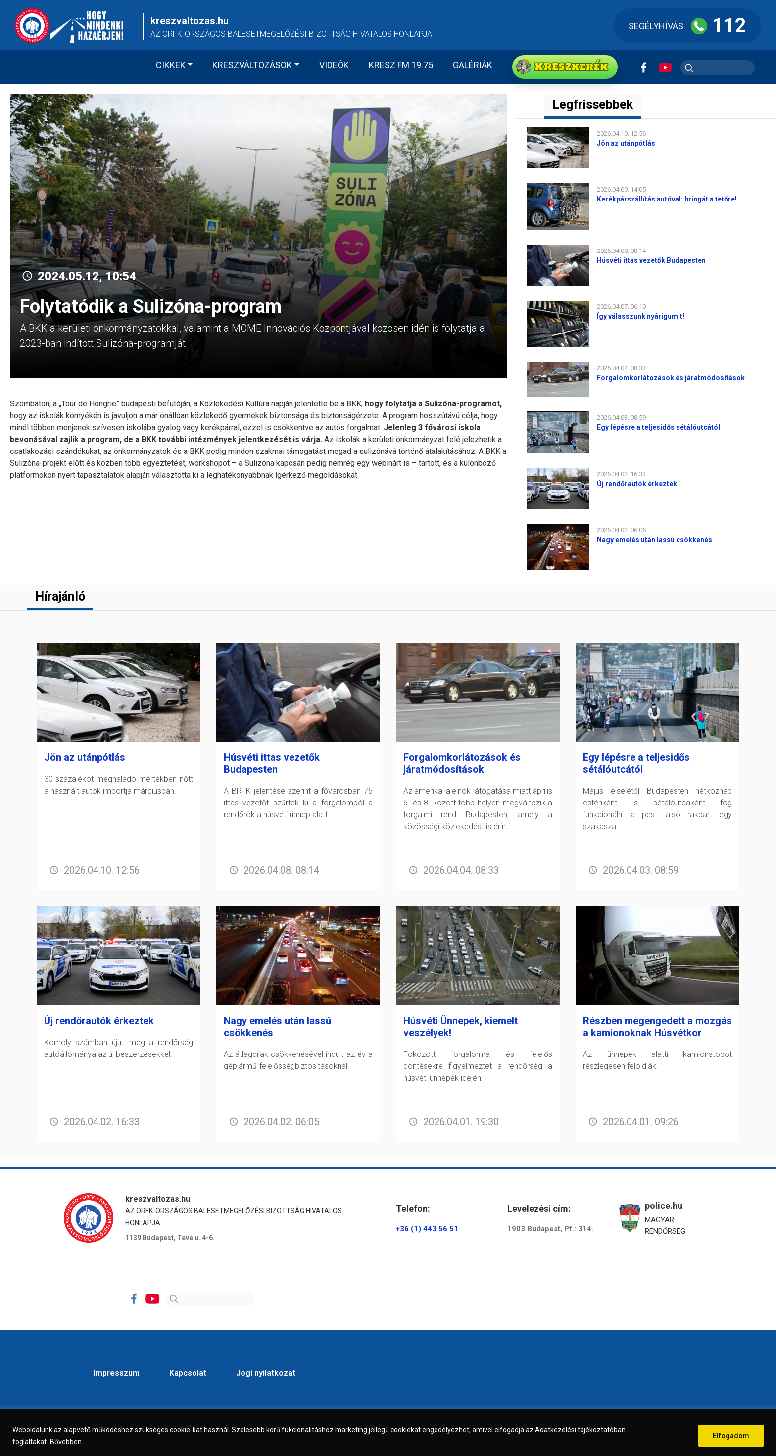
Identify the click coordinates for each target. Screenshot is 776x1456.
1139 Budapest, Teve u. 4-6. (170, 1238)
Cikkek (171, 65)
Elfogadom (731, 1436)
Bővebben (66, 1442)
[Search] (210, 1299)
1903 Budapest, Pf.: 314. (550, 1228)
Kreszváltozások (252, 65)
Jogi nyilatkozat (265, 1373)
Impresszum (117, 1373)
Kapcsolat (187, 1373)
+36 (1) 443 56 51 (427, 1228)
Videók (334, 65)
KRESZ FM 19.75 (401, 65)
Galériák (472, 65)
